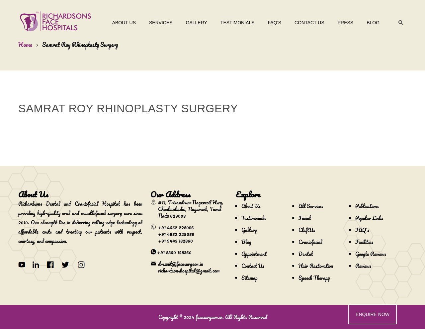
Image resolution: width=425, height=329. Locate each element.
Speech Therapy (314, 278)
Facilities (364, 242)
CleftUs (306, 230)
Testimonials (235, 22)
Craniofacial (310, 242)
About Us (122, 22)
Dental (305, 254)
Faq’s (272, 22)
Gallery (194, 22)
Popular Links (369, 218)
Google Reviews (370, 254)
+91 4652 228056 (176, 227)
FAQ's (362, 230)
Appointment (254, 254)
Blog (371, 22)
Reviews (363, 266)
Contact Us (307, 22)
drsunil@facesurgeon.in (180, 264)
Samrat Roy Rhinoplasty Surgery (80, 44)
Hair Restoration (315, 266)
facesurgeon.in (209, 317)
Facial (304, 218)
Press (343, 22)
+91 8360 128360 (174, 252)
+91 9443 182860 (175, 241)
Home (25, 44)
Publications (367, 206)
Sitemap (249, 278)
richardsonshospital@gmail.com (188, 270)
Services (159, 22)
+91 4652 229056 (176, 234)
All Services (310, 206)
